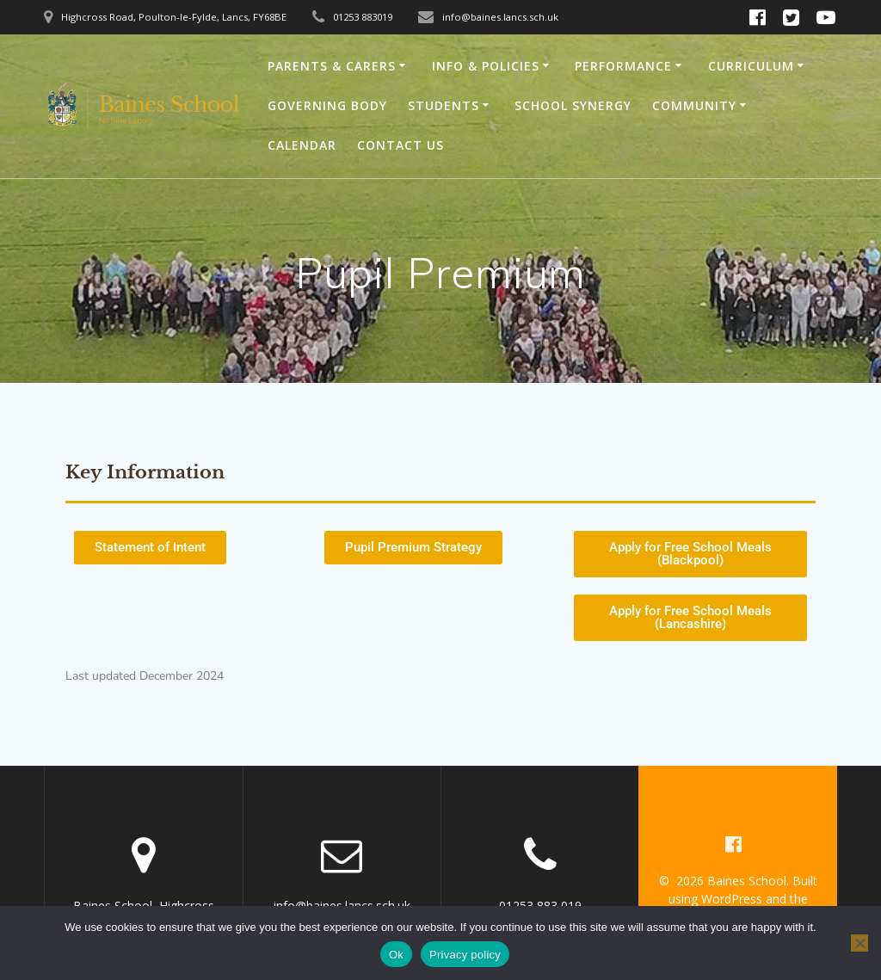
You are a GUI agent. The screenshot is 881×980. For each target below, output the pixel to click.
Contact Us (400, 145)
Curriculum (751, 66)
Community (694, 105)
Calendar (302, 145)
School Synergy (572, 105)
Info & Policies (485, 66)
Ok (396, 954)
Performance (623, 66)
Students (443, 105)
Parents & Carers (332, 66)
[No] (859, 943)
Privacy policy (465, 954)
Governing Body (327, 105)
